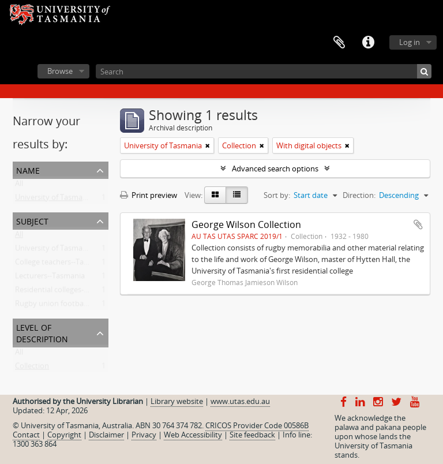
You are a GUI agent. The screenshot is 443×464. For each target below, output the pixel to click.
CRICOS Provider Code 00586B (257, 425)
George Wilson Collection (246, 224)
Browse (60, 71)
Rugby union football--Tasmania (70, 306)
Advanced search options (275, 168)
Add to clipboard (418, 224)
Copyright (64, 434)
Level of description (42, 332)
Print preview (148, 195)
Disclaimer (106, 434)
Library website (177, 401)
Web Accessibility (193, 434)
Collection (32, 368)
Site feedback (252, 434)
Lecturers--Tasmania (50, 278)
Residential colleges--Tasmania (67, 292)
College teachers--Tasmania (61, 264)
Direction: (359, 195)
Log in (409, 42)
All (19, 186)
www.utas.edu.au (240, 401)
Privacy (144, 434)
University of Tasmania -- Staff (66, 250)
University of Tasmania (54, 199)
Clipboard (339, 42)
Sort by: (277, 195)
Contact (26, 434)
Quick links (368, 42)
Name (28, 169)
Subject (32, 220)
